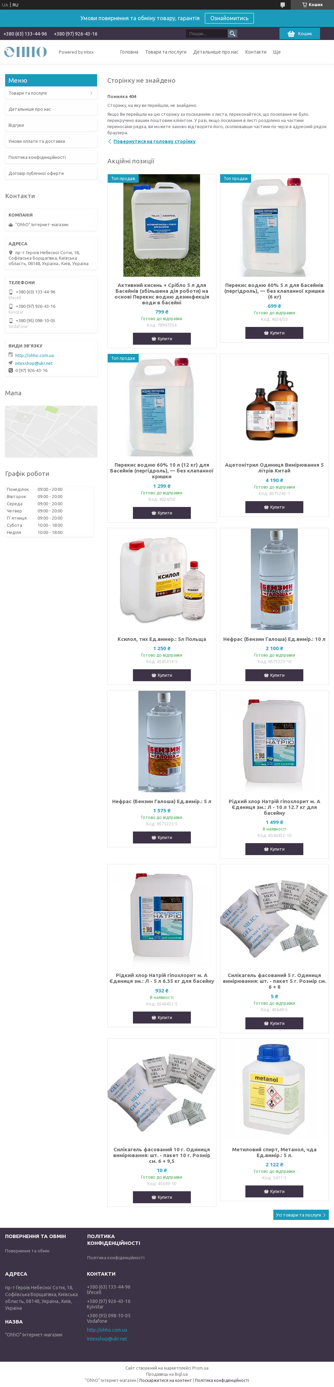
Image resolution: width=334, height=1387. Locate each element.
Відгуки (16, 125)
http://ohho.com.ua (34, 355)
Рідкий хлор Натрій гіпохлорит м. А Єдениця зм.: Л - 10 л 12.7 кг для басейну (274, 807)
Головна (129, 52)
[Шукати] (232, 33)
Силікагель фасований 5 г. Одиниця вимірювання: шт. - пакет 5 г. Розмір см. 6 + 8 (274, 981)
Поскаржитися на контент (165, 1380)
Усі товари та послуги (298, 1214)
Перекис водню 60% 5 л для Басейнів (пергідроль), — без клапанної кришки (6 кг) (274, 291)
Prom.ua (200, 1368)
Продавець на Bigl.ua (167, 1374)
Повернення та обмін (27, 1250)
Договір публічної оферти (36, 173)
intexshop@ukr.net (33, 363)
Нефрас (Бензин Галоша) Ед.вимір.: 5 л (161, 801)
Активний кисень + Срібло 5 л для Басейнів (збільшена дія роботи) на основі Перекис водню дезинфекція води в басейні (162, 293)
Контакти (256, 52)
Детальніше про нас (216, 52)
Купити (165, 338)
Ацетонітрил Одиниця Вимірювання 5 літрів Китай (274, 467)
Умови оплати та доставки (37, 141)
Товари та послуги (165, 52)
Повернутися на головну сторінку (154, 141)
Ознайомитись (229, 18)
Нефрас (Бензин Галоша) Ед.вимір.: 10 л (274, 639)
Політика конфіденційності (37, 157)
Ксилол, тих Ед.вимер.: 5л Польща (162, 639)
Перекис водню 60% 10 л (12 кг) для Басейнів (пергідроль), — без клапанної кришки (162, 470)
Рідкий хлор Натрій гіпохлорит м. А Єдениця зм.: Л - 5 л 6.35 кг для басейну (161, 978)
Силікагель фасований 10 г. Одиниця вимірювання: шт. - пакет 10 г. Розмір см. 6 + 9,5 (161, 1155)
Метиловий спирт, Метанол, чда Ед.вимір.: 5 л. (274, 1152)
